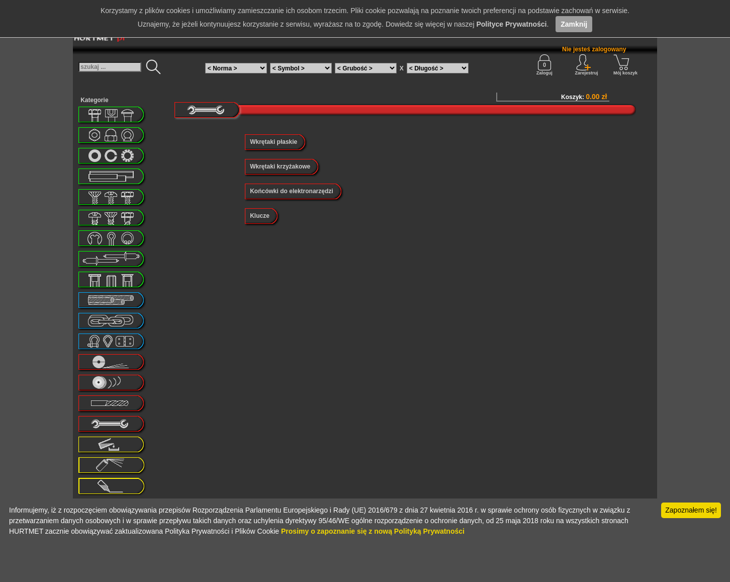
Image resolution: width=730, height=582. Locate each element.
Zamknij (574, 24)
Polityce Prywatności (511, 24)
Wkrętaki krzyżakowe (280, 166)
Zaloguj (544, 64)
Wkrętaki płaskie (273, 141)
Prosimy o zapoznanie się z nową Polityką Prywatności (373, 531)
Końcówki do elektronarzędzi (291, 191)
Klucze (259, 215)
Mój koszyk (625, 64)
